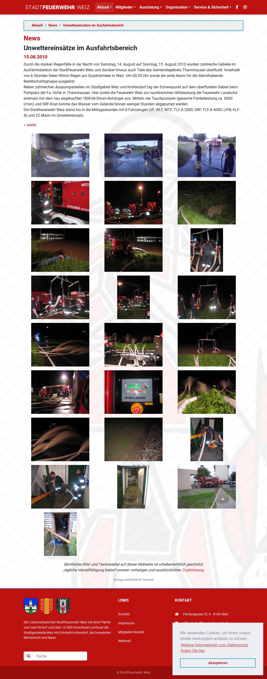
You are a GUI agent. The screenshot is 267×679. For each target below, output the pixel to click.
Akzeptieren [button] (218, 663)
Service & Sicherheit (211, 8)
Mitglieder (124, 8)
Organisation (176, 8)
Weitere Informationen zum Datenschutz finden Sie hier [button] (214, 648)
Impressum (126, 623)
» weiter (30, 125)
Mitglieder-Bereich (131, 632)
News (52, 25)
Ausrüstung (149, 8)
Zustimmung (192, 570)
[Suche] (60, 656)
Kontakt (124, 614)
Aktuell (103, 8)
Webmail (124, 641)
